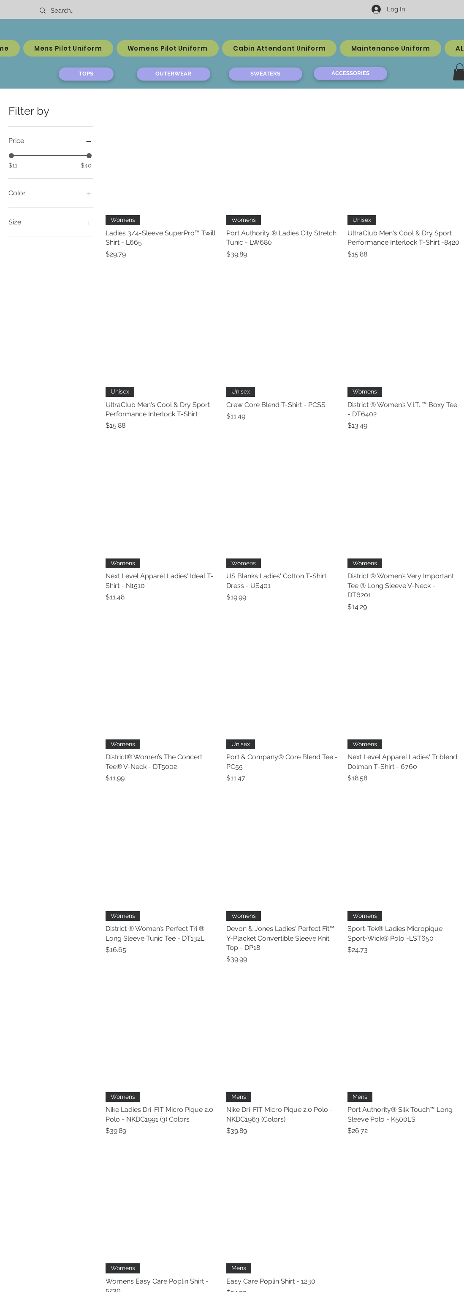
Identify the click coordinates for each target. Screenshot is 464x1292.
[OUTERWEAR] (173, 74)
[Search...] (76, 10)
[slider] (11, 156)
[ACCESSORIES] (350, 73)
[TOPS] (86, 74)
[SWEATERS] (265, 74)
